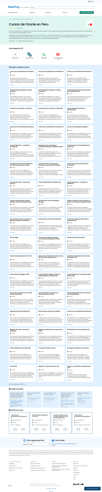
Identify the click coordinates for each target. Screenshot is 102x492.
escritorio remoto (39, 37)
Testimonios (77, 472)
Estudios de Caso (35, 466)
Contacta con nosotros (92, 488)
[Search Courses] (62, 7)
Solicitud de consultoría (37, 468)
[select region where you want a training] (36, 444)
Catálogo (11, 463)
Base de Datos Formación (18, 19)
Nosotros (64, 12)
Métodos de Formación (16, 468)
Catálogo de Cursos (13, 12)
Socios (75, 468)
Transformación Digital (59, 463)
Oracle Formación (28, 19)
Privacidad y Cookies (51, 488)
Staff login (51, 491)
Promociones (13, 466)
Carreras (76, 474)
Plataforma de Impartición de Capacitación (61, 469)
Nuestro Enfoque (35, 463)
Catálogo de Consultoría (37, 470)
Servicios (48, 12)
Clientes (75, 470)
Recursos (11, 470)
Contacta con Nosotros (87, 12)
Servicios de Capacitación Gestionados (60, 466)
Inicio (10, 19)
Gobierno (31, 12)
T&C (74, 479)
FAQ (74, 477)
